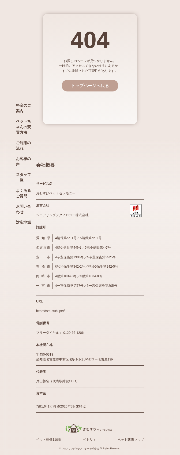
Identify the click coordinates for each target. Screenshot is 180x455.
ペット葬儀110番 (48, 439)
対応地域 (23, 222)
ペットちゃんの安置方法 (23, 127)
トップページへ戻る (90, 85)
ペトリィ (89, 439)
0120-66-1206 (73, 333)
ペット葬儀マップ (131, 439)
